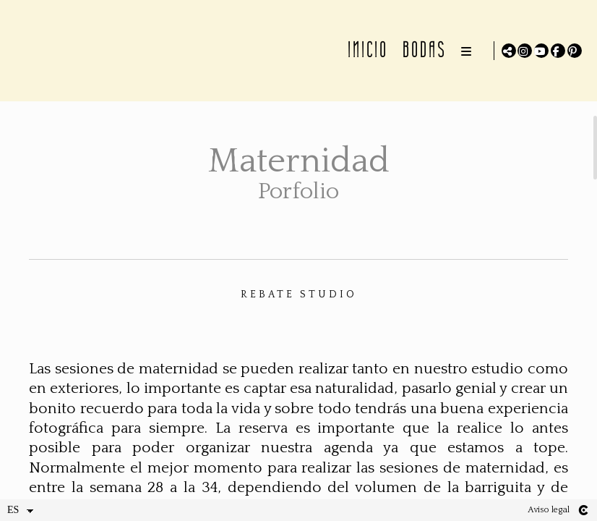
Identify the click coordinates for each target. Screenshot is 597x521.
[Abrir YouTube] (541, 50)
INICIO (365, 50)
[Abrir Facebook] (558, 50)
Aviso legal (549, 509)
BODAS (422, 50)
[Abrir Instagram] (524, 50)
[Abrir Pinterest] (574, 50)
